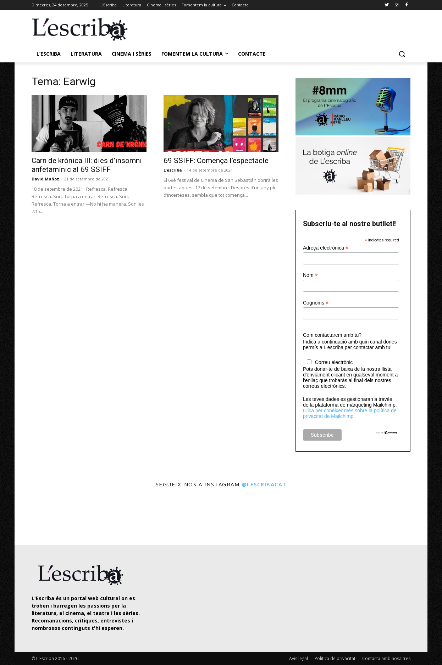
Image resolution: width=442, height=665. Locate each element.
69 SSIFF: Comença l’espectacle (216, 160)
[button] (401, 53)
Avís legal (298, 658)
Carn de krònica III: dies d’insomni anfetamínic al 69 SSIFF (87, 165)
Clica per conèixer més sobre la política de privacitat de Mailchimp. (350, 413)
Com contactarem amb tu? (332, 335)
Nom (310, 275)
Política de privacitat (335, 658)
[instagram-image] (39, 517)
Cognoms (315, 303)
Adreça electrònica (325, 248)
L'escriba (173, 170)
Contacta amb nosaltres (386, 658)
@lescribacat (264, 484)
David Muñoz (45, 178)
